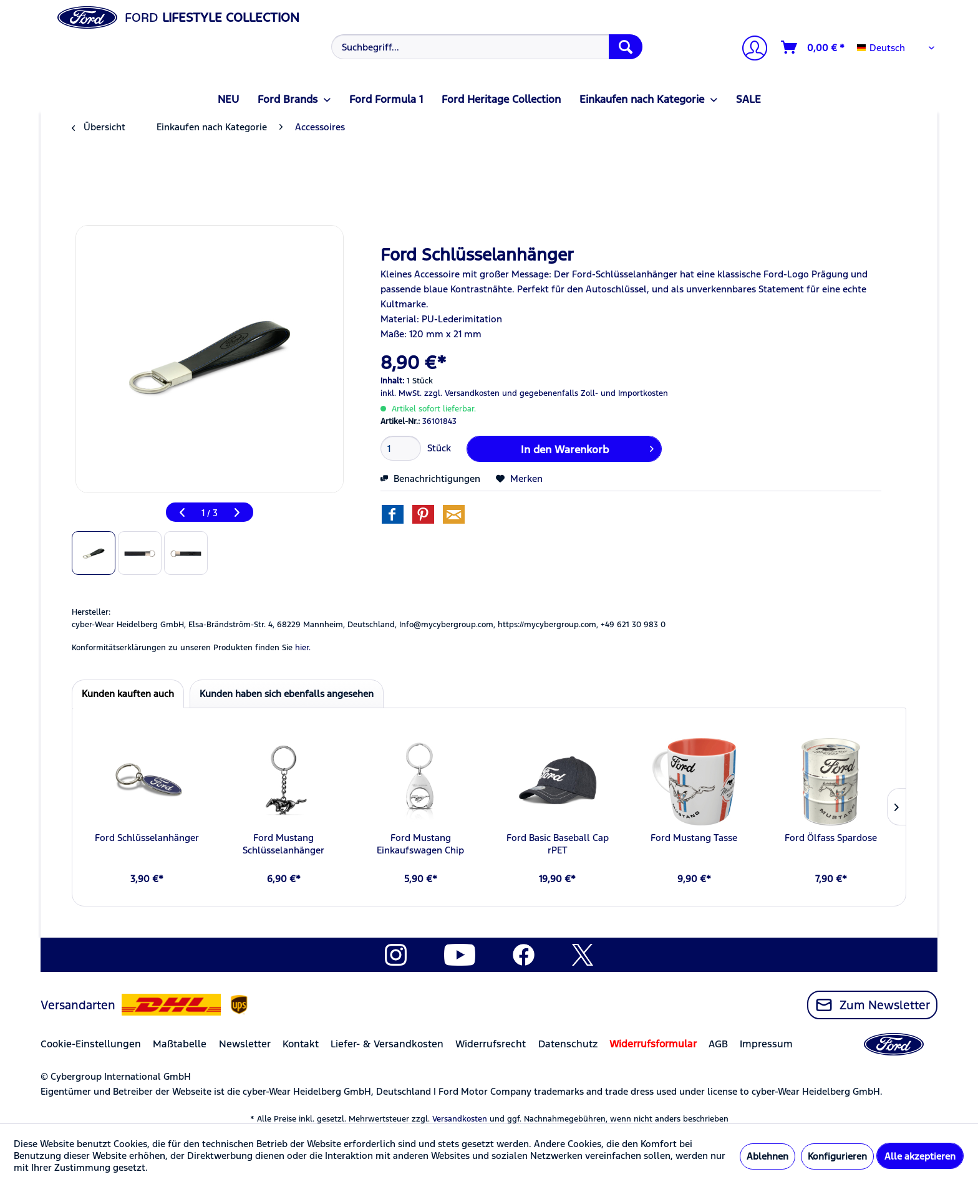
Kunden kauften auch (128, 693)
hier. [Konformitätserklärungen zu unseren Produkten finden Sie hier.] (303, 648)
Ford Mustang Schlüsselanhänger (283, 844)
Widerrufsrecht (490, 1043)
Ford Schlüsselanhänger (147, 837)
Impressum (766, 1043)
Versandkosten (459, 1119)
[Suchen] (625, 46)
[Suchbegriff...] (486, 46)
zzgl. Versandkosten (462, 393)
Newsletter (245, 1043)
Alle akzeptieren (920, 1156)
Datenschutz (568, 1043)
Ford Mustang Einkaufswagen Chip (420, 844)
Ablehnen (767, 1156)
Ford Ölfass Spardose (831, 837)
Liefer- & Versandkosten (387, 1043)
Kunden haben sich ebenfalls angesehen (287, 693)
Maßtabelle (179, 1043)
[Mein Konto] (749, 49)
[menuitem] (485, 46)
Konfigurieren (837, 1156)
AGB (718, 1043)
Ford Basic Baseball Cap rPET (557, 844)
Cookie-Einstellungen (91, 1043)
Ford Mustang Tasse (694, 837)
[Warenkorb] (813, 47)
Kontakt (301, 1043)
